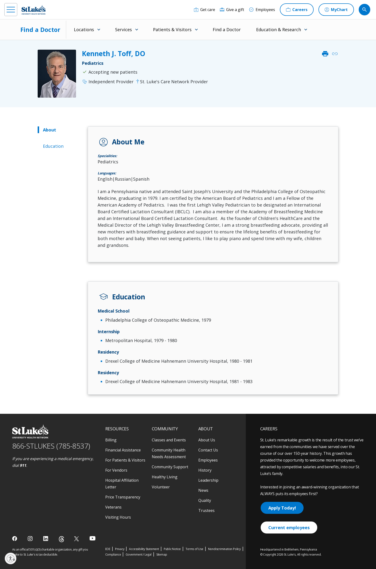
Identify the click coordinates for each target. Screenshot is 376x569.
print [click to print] (325, 54)
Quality (204, 500)
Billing (111, 440)
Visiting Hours (118, 517)
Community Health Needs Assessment (169, 453)
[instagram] (31, 538)
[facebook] (15, 538)
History (205, 470)
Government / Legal (138, 554)
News (203, 490)
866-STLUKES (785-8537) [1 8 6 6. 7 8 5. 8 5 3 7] (51, 446)
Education (53, 146)
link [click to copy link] (335, 54)
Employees (208, 460)
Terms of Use (194, 549)
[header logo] (34, 9)
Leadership (208, 480)
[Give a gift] (232, 9)
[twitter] (77, 538)
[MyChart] (336, 9)
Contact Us (208, 450)
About (49, 130)
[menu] (11, 9)
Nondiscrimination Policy (224, 549)
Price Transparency (122, 497)
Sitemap (161, 554)
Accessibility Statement (144, 549)
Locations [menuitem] (84, 29)
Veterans (113, 507)
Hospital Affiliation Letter (122, 484)
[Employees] (262, 9)
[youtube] (92, 538)
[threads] (62, 539)
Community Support (170, 466)
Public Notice (172, 549)
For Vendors (116, 470)
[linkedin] (46, 538)
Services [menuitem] (123, 29)
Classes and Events (169, 440)
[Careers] (296, 9)
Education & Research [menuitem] (278, 29)
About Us (206, 440)
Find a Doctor (40, 29)
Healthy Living (164, 477)
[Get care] (204, 9)
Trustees (206, 510)
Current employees (289, 527)
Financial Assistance (123, 450)
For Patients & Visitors (125, 460)
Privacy (119, 549)
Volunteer (161, 487)
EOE (107, 549)
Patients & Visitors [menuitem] (172, 29)
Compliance (113, 554)
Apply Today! (282, 508)
